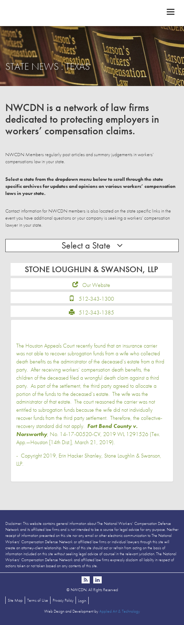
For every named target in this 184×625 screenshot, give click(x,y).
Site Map (15, 600)
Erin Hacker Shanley (80, 455)
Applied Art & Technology (119, 611)
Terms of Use (37, 600)
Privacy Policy (63, 600)
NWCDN (92, 12)
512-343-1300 (96, 298)
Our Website (96, 285)
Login (82, 600)
